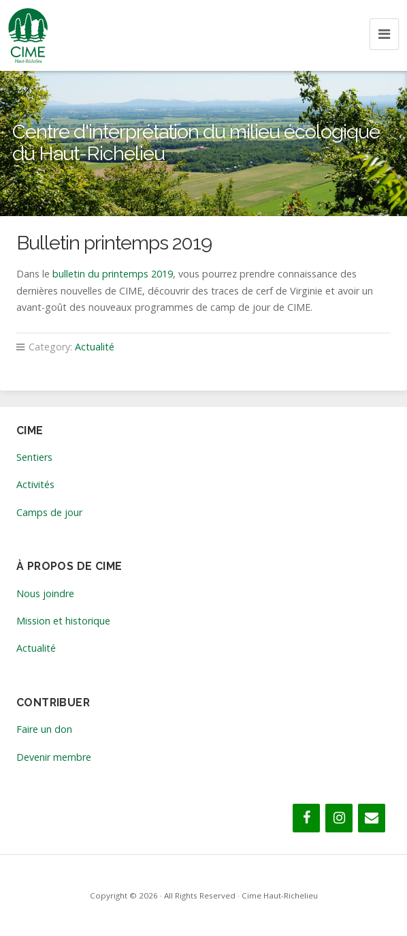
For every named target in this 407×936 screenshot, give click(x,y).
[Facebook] (306, 818)
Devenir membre (53, 757)
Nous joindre (45, 593)
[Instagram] (339, 818)
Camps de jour (49, 512)
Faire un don (44, 729)
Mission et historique (63, 620)
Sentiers (34, 457)
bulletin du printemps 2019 (112, 273)
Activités (35, 484)
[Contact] (371, 818)
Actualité (94, 346)
